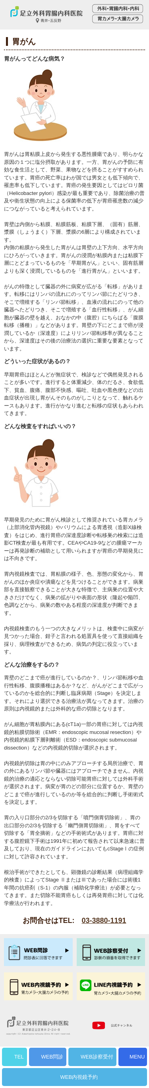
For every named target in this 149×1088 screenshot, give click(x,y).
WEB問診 (52, 1057)
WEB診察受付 (97, 1057)
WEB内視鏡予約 (79, 1077)
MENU (137, 1057)
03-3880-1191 (103, 921)
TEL (19, 1057)
